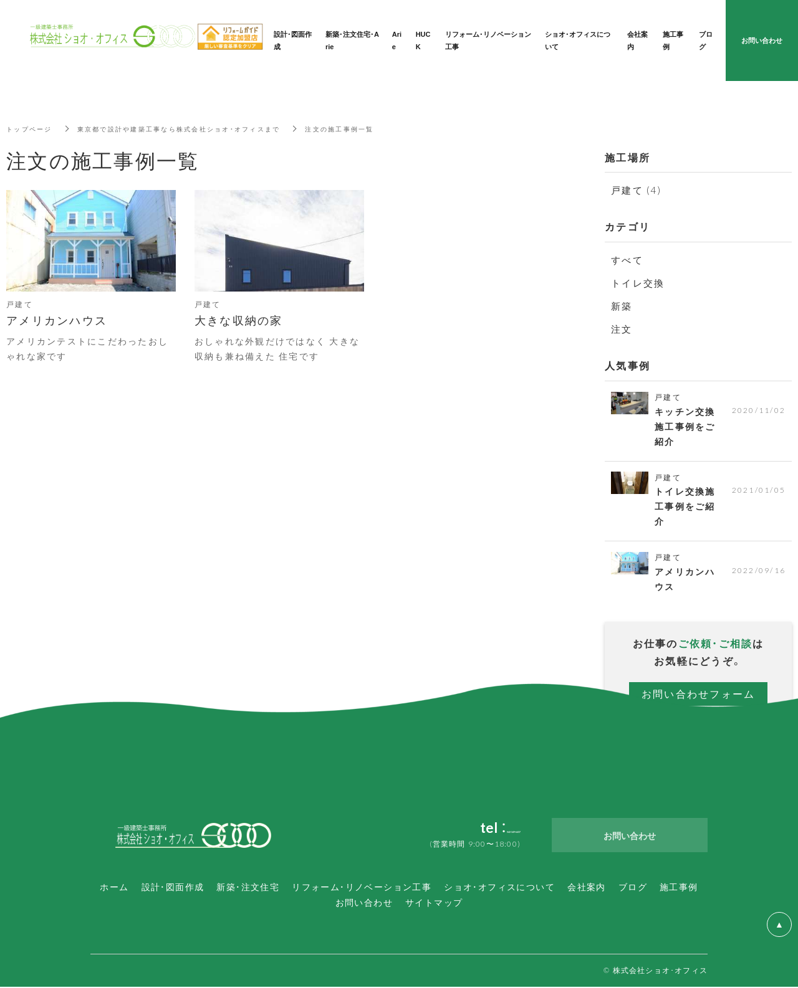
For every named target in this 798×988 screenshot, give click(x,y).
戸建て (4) (636, 190)
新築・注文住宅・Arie (352, 40)
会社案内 (586, 887)
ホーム (114, 887)
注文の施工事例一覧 (385, 128)
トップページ (33, 128)
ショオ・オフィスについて (499, 887)
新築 (622, 306)
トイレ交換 (638, 283)
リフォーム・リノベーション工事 (361, 887)
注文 (622, 329)
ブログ (632, 887)
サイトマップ (434, 903)
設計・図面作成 (173, 887)
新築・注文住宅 (247, 887)
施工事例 (679, 887)
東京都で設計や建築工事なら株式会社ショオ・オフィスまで (203, 128)
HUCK (423, 40)
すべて (627, 260)
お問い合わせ (364, 903)
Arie (396, 40)
